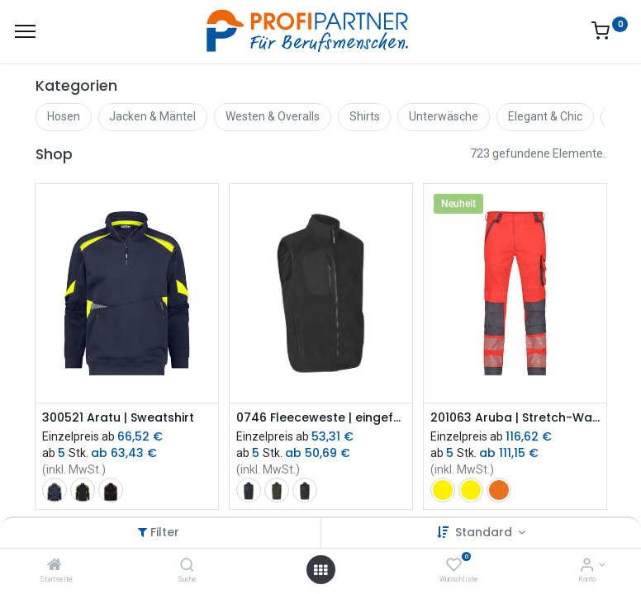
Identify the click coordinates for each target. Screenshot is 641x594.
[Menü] (25, 31)
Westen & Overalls (273, 116)
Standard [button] (485, 532)
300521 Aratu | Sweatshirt (118, 418)
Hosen (63, 116)
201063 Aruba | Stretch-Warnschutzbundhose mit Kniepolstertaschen (515, 418)
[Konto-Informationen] (587, 566)
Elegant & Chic (545, 116)
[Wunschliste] (454, 566)
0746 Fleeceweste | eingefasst (321, 418)
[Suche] (187, 566)
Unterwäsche (443, 116)
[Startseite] (54, 566)
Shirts (364, 116)
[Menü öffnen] (320, 570)
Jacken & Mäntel (152, 116)
